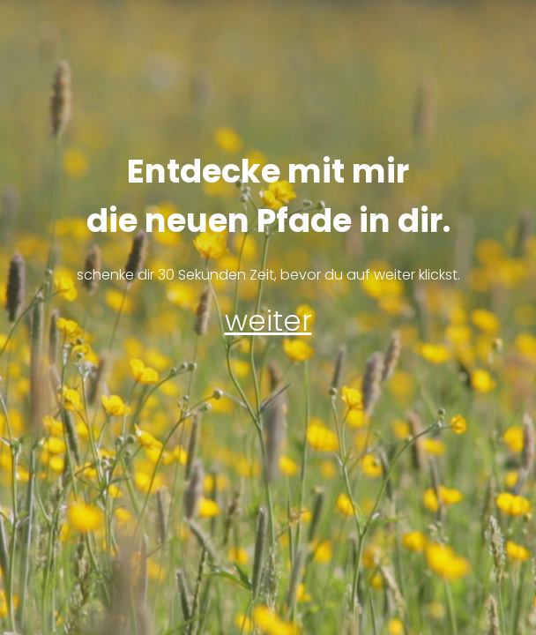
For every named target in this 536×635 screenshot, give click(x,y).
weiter (268, 320)
